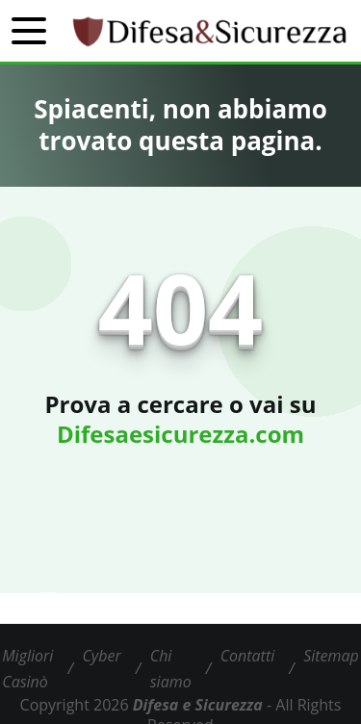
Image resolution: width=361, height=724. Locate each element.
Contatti (247, 655)
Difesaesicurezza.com (180, 434)
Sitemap (331, 655)
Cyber (101, 655)
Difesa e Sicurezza (198, 704)
